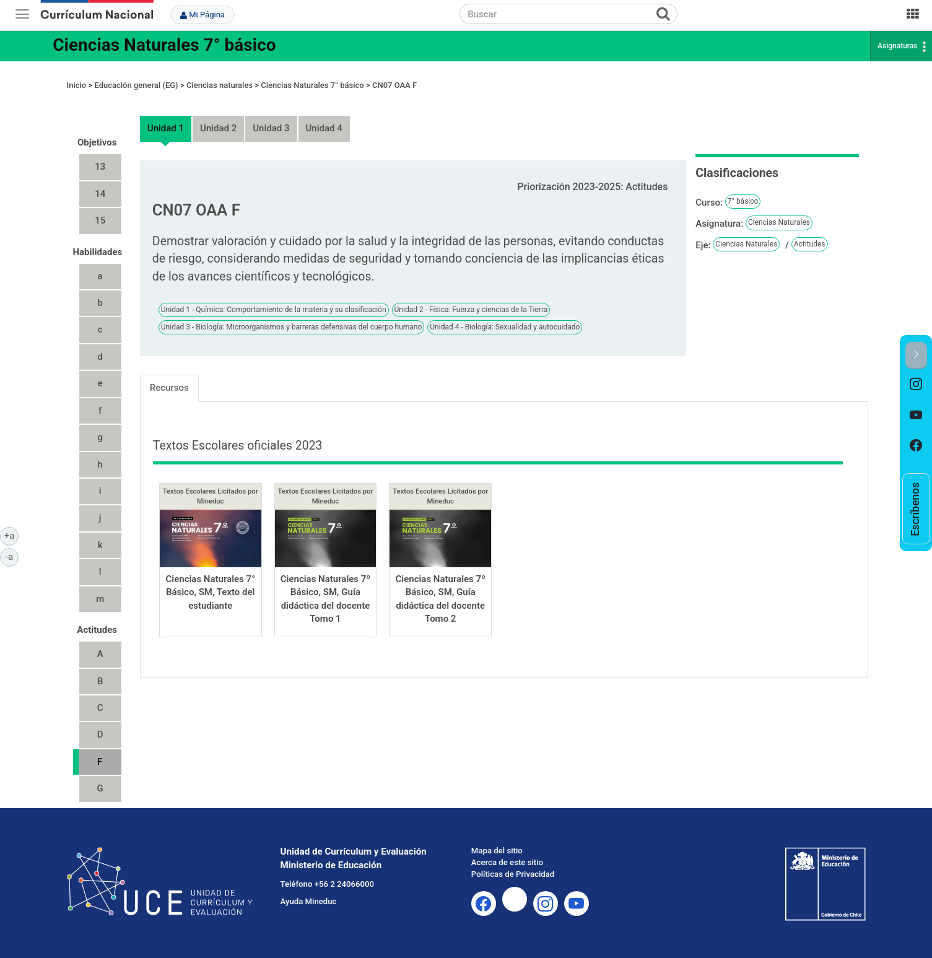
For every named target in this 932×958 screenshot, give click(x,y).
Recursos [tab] (169, 387)
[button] (916, 355)
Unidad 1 (165, 128)
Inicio (77, 85)
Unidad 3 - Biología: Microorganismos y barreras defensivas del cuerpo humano (291, 327)
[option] (916, 384)
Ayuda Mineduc (309, 901)
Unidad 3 (271, 128)
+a (11, 535)
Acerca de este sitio (507, 862)
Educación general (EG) (136, 85)
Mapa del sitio (497, 850)
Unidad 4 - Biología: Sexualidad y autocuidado (505, 327)
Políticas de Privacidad (512, 874)
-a (12, 556)
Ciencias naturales (219, 85)
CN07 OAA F (394, 85)
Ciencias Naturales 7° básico (164, 45)
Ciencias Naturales (779, 222)
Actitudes (809, 244)
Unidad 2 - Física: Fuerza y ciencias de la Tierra (471, 309)
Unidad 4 (324, 128)
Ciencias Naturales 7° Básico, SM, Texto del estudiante (210, 592)
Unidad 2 (218, 128)
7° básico (743, 201)
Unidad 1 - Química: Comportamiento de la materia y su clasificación (273, 309)
